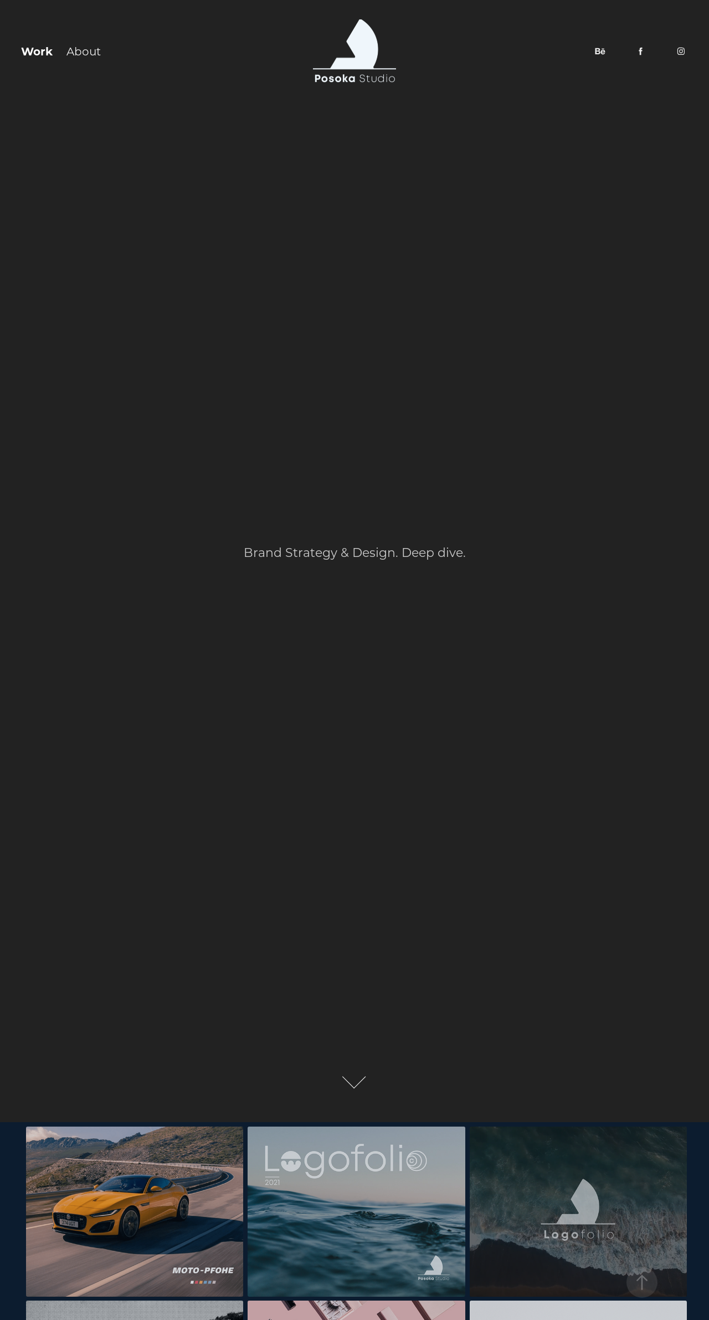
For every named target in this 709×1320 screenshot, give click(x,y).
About (83, 51)
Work (37, 50)
